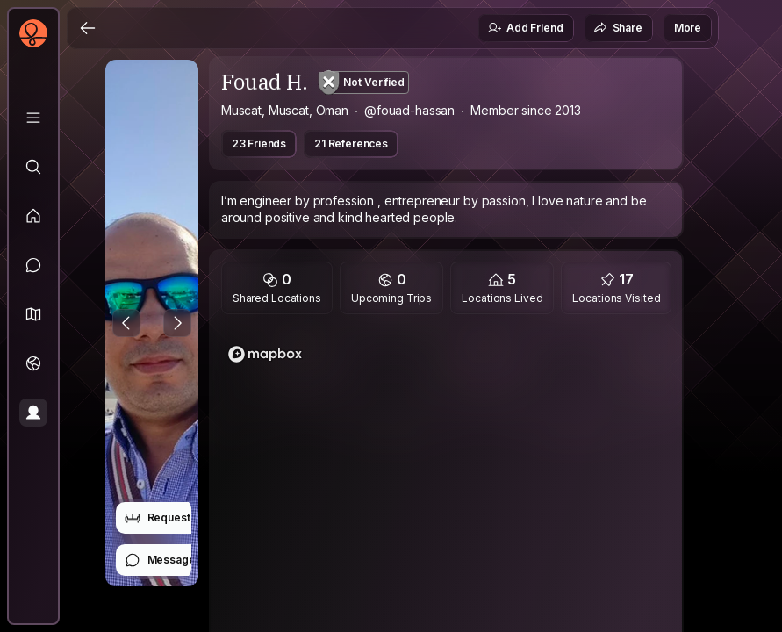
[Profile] (33, 413)
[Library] (33, 118)
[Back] (88, 28)
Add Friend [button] (525, 28)
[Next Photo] (177, 323)
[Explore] (33, 167)
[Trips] (33, 363)
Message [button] (160, 560)
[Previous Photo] (126, 323)
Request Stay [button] (170, 518)
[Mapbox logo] (265, 354)
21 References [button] (351, 143)
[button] (33, 314)
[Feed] (33, 216)
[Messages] (33, 265)
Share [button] (617, 28)
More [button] (687, 27)
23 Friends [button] (259, 143)
